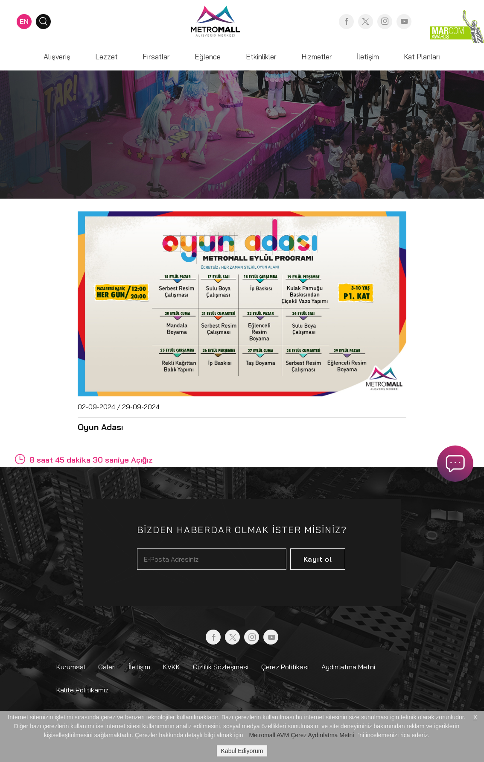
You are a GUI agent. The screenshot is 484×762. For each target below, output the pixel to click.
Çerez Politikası (285, 666)
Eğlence (208, 56)
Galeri (107, 666)
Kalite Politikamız (82, 690)
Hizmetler (316, 56)
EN (24, 21)
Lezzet (106, 56)
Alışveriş (57, 56)
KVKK (171, 666)
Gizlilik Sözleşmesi (220, 666)
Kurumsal (70, 666)
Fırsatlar (156, 56)
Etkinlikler (261, 56)
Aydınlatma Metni (348, 666)
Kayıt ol (317, 559)
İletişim (368, 56)
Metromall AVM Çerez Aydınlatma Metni (301, 735)
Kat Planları (422, 56)
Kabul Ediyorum (242, 750)
